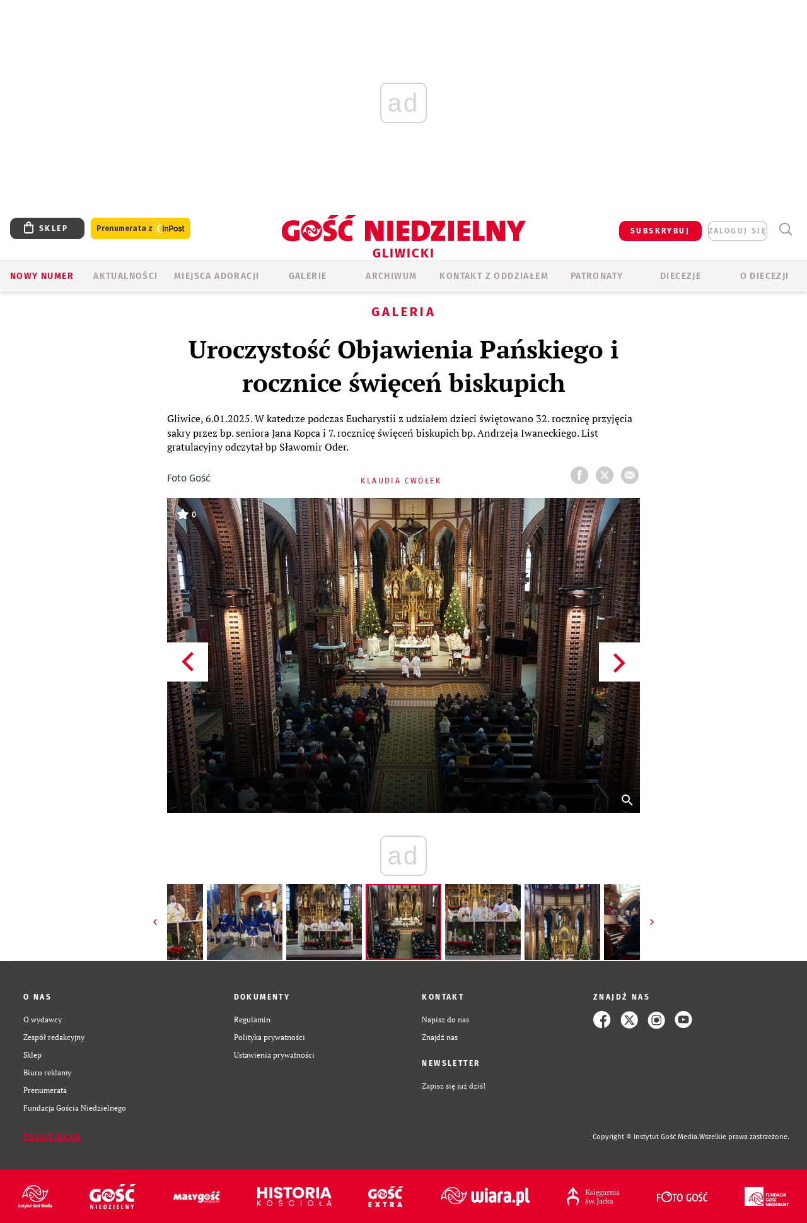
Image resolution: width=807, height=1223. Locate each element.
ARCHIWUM (391, 276)
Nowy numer (42, 276)
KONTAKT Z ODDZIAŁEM (494, 276)
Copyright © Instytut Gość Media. (646, 1137)
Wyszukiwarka (785, 229)
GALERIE (308, 276)
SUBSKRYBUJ (660, 231)
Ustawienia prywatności (274, 1055)
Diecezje (680, 276)
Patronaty (597, 276)
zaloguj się (738, 231)
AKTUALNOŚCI (125, 276)
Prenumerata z (140, 229)
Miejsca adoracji (216, 276)
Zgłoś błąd (52, 1137)
